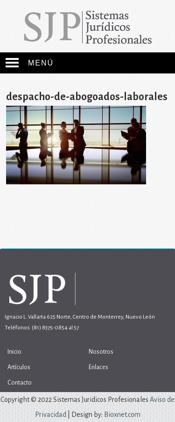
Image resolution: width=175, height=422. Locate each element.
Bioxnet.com (122, 414)
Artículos (18, 367)
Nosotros (101, 352)
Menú (41, 63)
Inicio (14, 352)
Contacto (19, 382)
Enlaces (98, 367)
